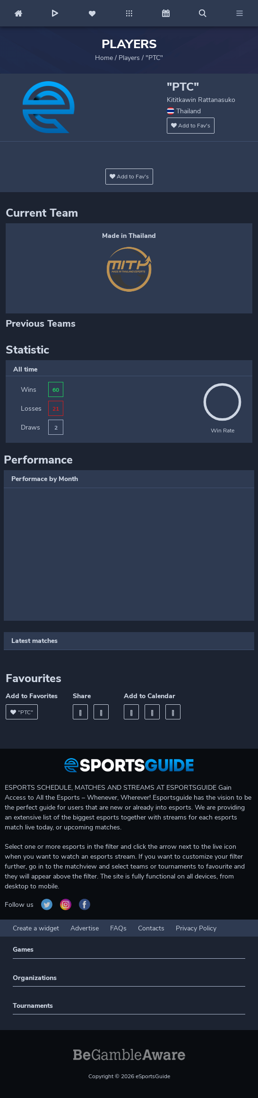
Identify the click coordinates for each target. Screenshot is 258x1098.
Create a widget (36, 928)
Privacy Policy (196, 928)
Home (104, 57)
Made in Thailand (129, 235)
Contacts (151, 928)
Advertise (84, 928)
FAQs (118, 928)
